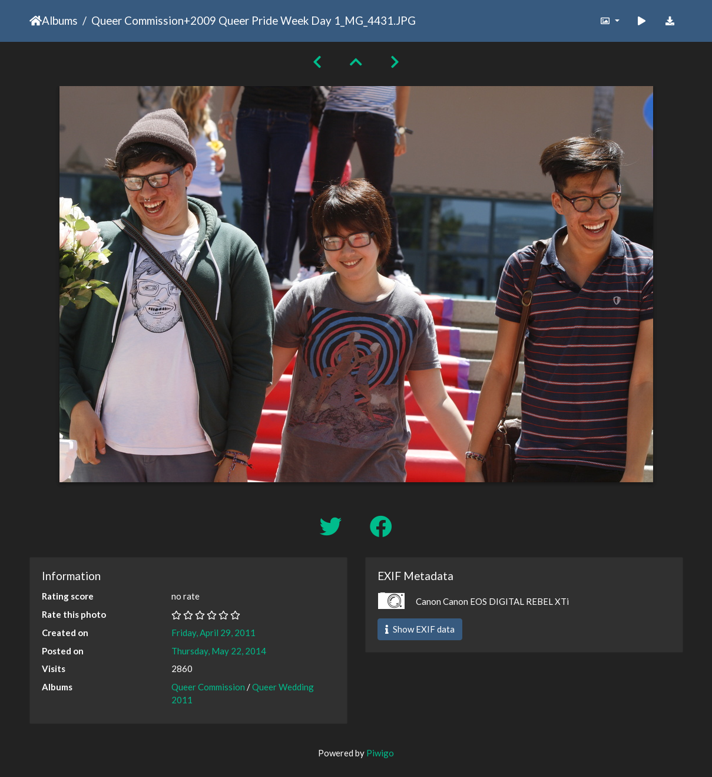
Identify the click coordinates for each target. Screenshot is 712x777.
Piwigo (380, 753)
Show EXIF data (420, 629)
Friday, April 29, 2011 (213, 632)
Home (35, 20)
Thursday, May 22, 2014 (218, 651)
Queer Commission (137, 20)
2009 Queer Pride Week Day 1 (265, 20)
